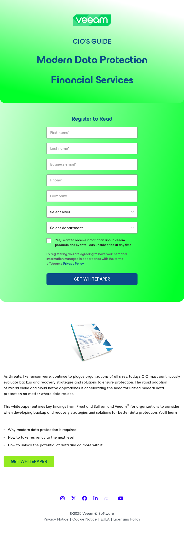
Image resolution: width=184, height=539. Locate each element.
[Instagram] (62, 498)
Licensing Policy (126, 519)
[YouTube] (121, 498)
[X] (73, 498)
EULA (105, 519)
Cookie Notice (84, 519)
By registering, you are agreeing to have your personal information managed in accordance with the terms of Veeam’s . (86, 258)
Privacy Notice (56, 519)
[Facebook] (84, 498)
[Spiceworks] (108, 498)
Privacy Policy (73, 263)
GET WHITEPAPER (92, 279)
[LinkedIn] (95, 498)
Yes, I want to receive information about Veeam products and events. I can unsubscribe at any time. (93, 242)
